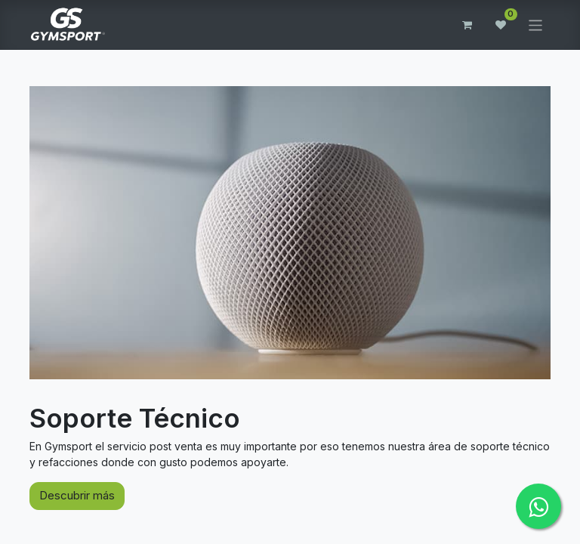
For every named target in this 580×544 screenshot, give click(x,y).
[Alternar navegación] (535, 24)
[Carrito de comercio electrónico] (467, 25)
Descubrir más (77, 495)
